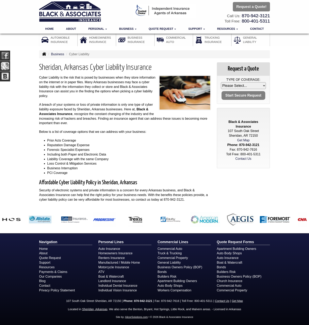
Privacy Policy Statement (57, 290)
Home (49, 28)
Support (44, 262)
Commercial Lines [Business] (173, 242)
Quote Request (50, 258)
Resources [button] (227, 28)
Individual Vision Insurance (117, 290)
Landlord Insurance (112, 281)
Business (57, 54)
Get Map (243, 140)
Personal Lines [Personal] (111, 242)
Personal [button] (97, 28)
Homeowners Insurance (115, 253)
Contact (257, 28)
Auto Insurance (109, 248)
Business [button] (127, 28)
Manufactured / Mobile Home (119, 262)
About (71, 28)
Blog (42, 281)
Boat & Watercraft (111, 276)
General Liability (169, 262)
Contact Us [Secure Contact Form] (243, 158)
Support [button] (196, 28)
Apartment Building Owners (177, 281)
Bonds (162, 272)
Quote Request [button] (162, 28)
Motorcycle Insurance (113, 267)
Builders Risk (167, 276)
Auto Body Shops (170, 285)
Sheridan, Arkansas (95, 309)
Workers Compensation (174, 290)
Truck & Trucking (170, 253)
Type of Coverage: (243, 79)
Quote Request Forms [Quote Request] (235, 242)
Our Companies (50, 276)
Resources (46, 267)
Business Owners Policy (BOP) (180, 267)
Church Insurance (229, 281)
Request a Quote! (251, 7)
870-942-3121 (256, 15)
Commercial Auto (170, 248)
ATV (101, 272)
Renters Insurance (111, 258)
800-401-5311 (256, 20)
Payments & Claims (53, 272)
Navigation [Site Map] (48, 242)
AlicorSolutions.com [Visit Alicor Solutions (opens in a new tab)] (136, 317)
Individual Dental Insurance (117, 285)
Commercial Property (173, 258)
